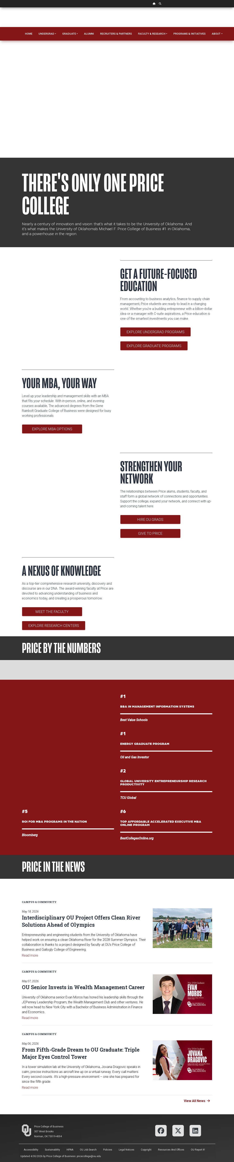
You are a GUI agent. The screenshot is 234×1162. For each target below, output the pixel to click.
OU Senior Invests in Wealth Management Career (83, 987)
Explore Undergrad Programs (155, 332)
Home (28, 33)
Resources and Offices (171, 1149)
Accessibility (31, 1149)
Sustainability (52, 1149)
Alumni (89, 33)
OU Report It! (198, 1149)
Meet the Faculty (52, 611)
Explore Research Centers (53, 625)
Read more (30, 955)
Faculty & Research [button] (151, 33)
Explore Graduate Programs (154, 346)
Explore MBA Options (52, 429)
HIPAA (70, 1149)
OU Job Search (88, 1149)
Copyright (146, 1149)
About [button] (216, 33)
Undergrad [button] (46, 33)
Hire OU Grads (150, 519)
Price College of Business (48, 1126)
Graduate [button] (69, 33)
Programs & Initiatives (189, 33)
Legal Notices (126, 1149)
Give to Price (150, 533)
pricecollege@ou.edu (89, 1156)
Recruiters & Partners (116, 33)
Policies (107, 1149)
